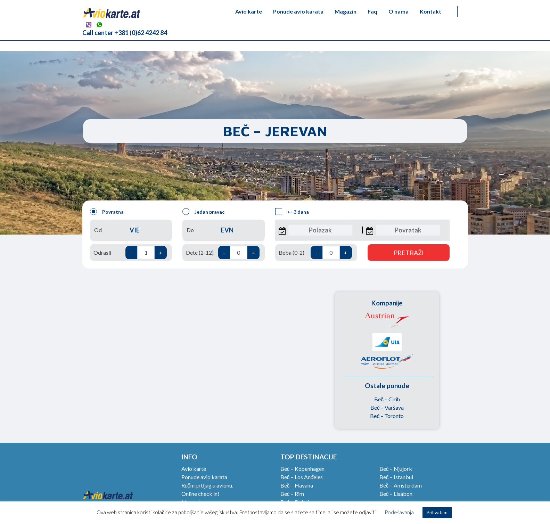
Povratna (107, 211)
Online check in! (200, 493)
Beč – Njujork (395, 468)
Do (223, 230)
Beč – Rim (292, 493)
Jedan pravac (203, 211)
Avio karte (248, 11)
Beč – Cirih (387, 399)
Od (131, 230)
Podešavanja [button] (399, 512)
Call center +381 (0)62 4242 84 (124, 32)
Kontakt (430, 11)
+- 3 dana (292, 211)
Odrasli (130, 252)
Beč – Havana (296, 485)
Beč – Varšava (387, 407)
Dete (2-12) (222, 252)
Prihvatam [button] (437, 512)
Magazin (345, 11)
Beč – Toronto (387, 415)
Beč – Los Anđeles (301, 477)
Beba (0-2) (315, 252)
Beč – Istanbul (396, 477)
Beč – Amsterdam (400, 485)
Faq (372, 11)
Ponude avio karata (298, 11)
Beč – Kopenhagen (302, 468)
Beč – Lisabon (395, 493)
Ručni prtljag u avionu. (207, 485)
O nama (398, 11)
